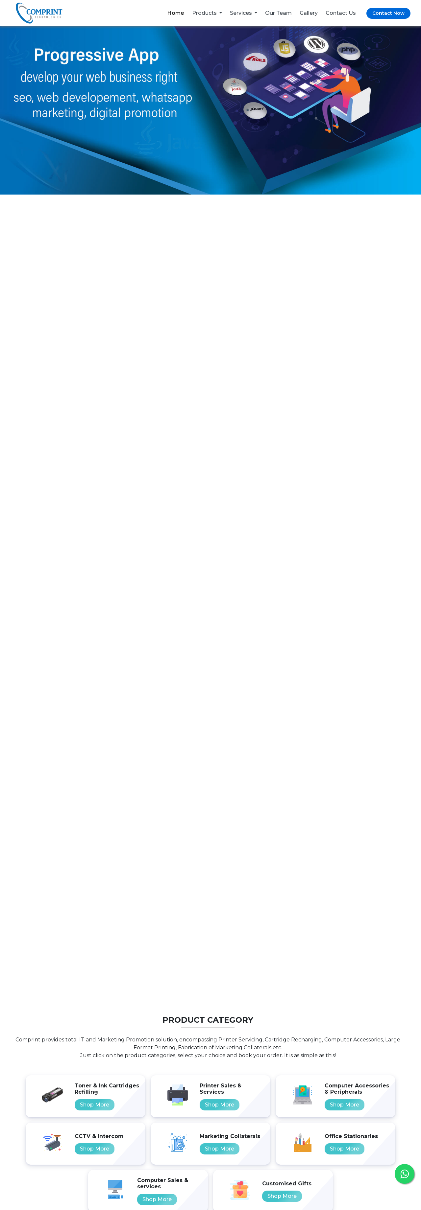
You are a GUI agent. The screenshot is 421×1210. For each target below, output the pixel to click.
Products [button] (205, 13)
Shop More (94, 1105)
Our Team (278, 13)
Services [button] (241, 13)
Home (175, 13)
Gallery (309, 13)
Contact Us (341, 13)
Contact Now (388, 13)
